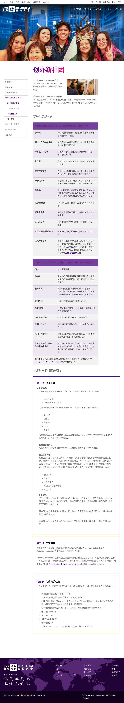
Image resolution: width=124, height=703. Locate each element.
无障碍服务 (116, 672)
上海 (58, 672)
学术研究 (108, 9)
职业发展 (8, 135)
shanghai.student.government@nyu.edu (66, 564)
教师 (11, 2)
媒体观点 (46, 2)
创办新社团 (12, 114)
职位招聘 (87, 675)
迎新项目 (8, 82)
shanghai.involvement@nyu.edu (48, 362)
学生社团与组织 (13, 103)
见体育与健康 (71, 253)
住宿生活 (8, 87)
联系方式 (87, 669)
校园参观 (36, 2)
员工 (17, 2)
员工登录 (106, 2)
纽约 (58, 669)
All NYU (116, 2)
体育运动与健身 (11, 93)
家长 (23, 2)
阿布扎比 (59, 675)
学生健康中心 (10, 130)
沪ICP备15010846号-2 (11, 695)
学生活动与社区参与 (13, 98)
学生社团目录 (13, 109)
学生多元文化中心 (12, 124)
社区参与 (10, 119)
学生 (5, 2)
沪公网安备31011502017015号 (33, 695)
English (98, 2)
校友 (29, 2)
